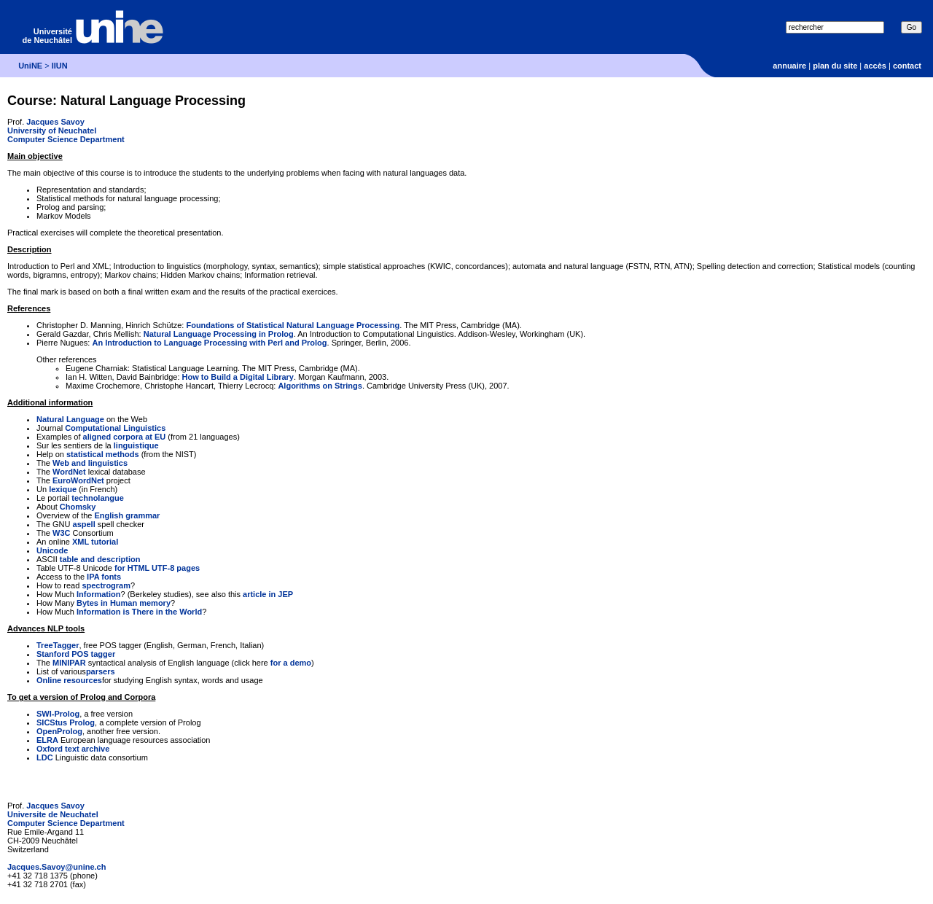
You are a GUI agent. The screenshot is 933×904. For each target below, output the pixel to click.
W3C (61, 533)
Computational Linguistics (115, 428)
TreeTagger (57, 645)
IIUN (60, 65)
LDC (44, 757)
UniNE (30, 65)
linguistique (136, 445)
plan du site (835, 65)
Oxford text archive (72, 748)
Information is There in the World (139, 611)
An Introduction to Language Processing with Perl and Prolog (209, 342)
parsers (100, 671)
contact (907, 65)
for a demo (290, 662)
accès (875, 65)
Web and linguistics (90, 463)
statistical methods (102, 454)
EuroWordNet (78, 480)
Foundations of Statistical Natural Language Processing (292, 325)
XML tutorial (95, 541)
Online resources (69, 680)
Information (99, 594)
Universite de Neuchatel (52, 814)
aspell (84, 524)
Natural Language (70, 419)
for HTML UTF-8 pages (157, 568)
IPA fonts (104, 576)
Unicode (52, 550)
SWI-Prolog (57, 713)
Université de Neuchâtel (47, 35)
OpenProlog (59, 731)
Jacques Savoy (55, 121)
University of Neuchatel (51, 130)
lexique (63, 489)
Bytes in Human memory (124, 603)
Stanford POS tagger (75, 654)
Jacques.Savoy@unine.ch (56, 866)
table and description (100, 559)
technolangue (97, 498)
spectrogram (106, 585)
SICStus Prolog (65, 722)
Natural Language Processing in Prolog (219, 334)
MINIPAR (69, 662)
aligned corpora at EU (124, 436)
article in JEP (268, 594)
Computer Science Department (66, 139)
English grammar (127, 515)
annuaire (789, 65)
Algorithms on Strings (320, 385)
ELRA (47, 740)
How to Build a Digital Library (238, 377)
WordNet (69, 471)
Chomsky (78, 506)
